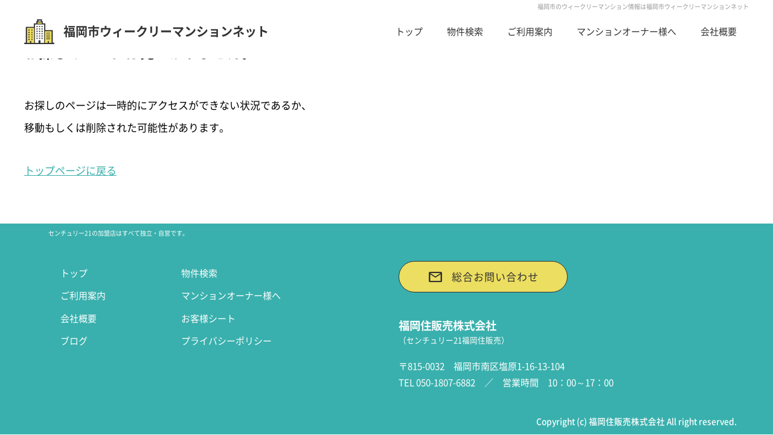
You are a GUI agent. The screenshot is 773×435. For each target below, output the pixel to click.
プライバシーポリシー (226, 340)
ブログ (74, 340)
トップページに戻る (70, 170)
